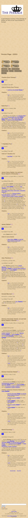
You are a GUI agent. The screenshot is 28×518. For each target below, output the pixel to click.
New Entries (4, 68)
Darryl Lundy (14, 511)
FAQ (9, 68)
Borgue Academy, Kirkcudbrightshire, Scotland (11, 194)
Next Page (4, 73)
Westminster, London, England (9, 446)
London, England (6, 333)
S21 (8, 94)
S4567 (9, 363)
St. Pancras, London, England (12, 386)
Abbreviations (5, 70)
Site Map (11, 70)
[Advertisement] (14, 38)
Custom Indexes (15, 68)
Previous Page (18, 70)
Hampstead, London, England (12, 387)
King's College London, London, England (12, 196)
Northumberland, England (8, 383)
